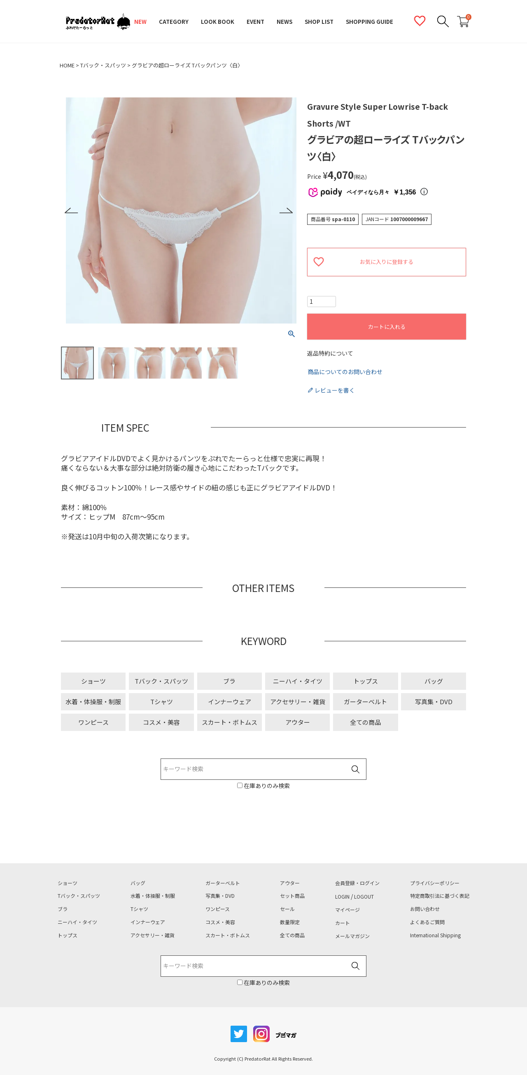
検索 (355, 769)
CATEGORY (174, 21)
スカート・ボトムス (229, 722)
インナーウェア (229, 701)
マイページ (347, 909)
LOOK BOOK (217, 21)
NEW (140, 21)
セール (287, 909)
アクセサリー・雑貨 (297, 701)
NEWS (284, 21)
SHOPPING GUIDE (369, 21)
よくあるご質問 (427, 922)
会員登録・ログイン (357, 883)
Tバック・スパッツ (103, 65)
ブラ (229, 681)
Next (286, 210)
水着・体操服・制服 (93, 701)
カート (342, 923)
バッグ (433, 681)
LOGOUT (364, 896)
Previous (71, 210)
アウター (297, 722)
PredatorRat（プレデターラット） (98, 22)
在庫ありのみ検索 (266, 785)
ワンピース (93, 722)
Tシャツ (161, 701)
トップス (365, 681)
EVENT (255, 21)
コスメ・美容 (161, 722)
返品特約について (330, 353)
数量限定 (290, 922)
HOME (67, 65)
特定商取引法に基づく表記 (439, 895)
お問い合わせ (425, 909)
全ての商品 (365, 722)
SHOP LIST (319, 21)
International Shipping (435, 935)
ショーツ (93, 681)
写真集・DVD (433, 701)
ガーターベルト (365, 701)
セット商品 (292, 895)
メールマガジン (352, 936)
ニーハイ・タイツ (297, 681)
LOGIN (342, 896)
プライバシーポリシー (434, 883)
